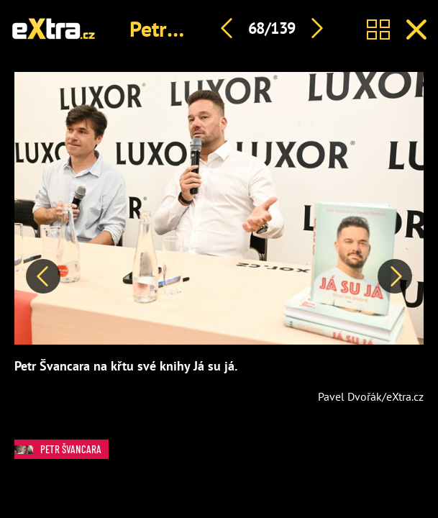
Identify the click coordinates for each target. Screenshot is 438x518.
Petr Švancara (61, 449)
